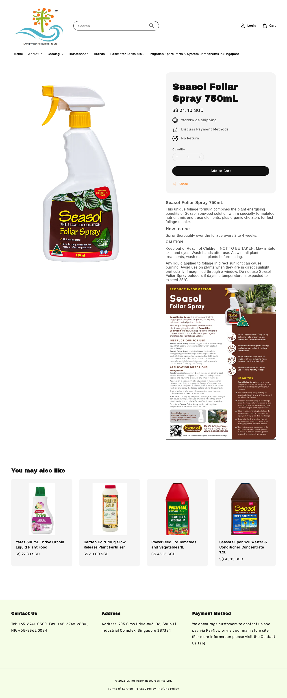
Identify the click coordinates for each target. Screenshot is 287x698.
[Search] (151, 25)
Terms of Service (120, 688)
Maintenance (78, 54)
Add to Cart (221, 171)
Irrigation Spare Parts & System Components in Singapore (194, 54)
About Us (35, 54)
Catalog (54, 54)
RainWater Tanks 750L (127, 54)
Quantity (178, 149)
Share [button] (180, 184)
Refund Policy (169, 688)
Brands (99, 54)
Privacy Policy (145, 688)
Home (18, 54)
